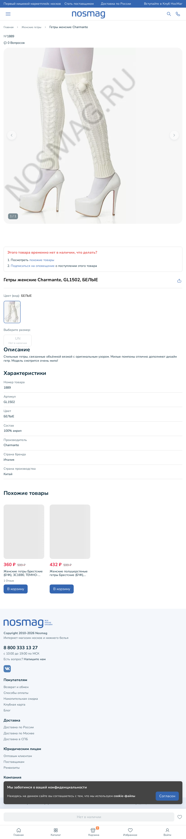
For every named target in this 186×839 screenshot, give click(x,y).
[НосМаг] (88, 13)
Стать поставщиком (79, 4)
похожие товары (41, 260)
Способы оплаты (16, 693)
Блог (7, 710)
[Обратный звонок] (178, 14)
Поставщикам (14, 762)
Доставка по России (116, 4)
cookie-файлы (124, 796)
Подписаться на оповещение (33, 266)
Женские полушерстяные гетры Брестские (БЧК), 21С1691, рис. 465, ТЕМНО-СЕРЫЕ (70, 573)
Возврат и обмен (16, 687)
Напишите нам (35, 659)
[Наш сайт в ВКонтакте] (7, 668)
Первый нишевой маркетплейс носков (32, 4)
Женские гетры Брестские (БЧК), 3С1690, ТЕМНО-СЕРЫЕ (23, 573)
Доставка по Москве (19, 733)
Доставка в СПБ (16, 739)
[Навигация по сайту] (8, 13)
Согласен (167, 796)
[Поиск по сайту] (168, 13)
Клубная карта (14, 704)
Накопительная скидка (21, 699)
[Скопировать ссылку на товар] (178, 280)
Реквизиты (12, 768)
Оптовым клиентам (18, 756)
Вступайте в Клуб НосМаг (163, 4)
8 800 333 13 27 (21, 648)
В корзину (15, 589)
